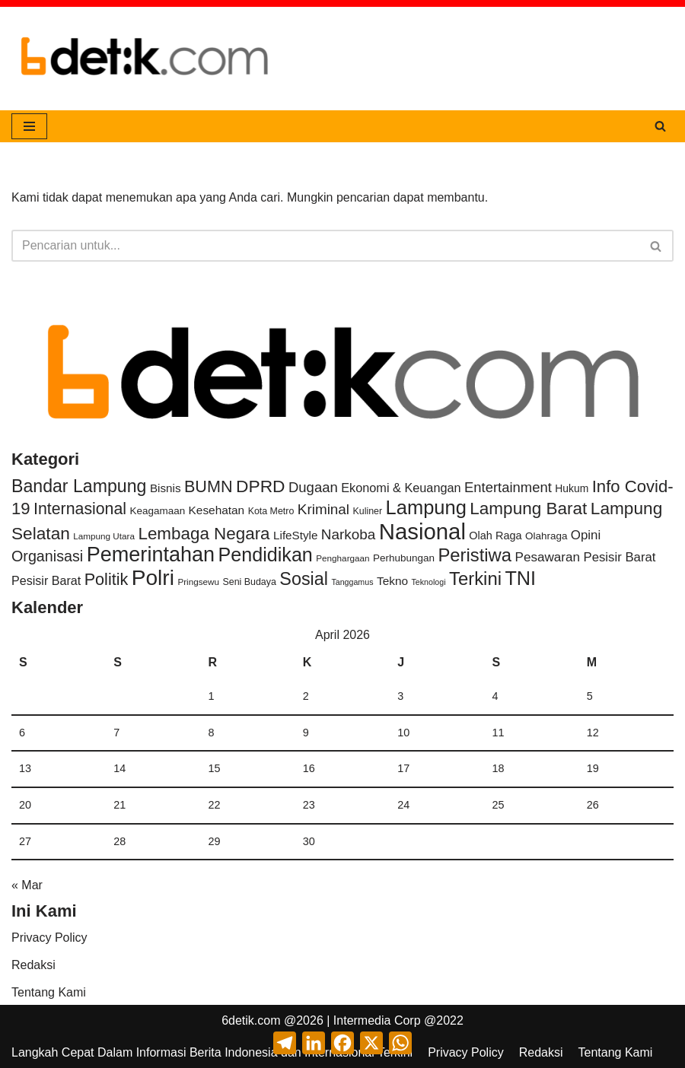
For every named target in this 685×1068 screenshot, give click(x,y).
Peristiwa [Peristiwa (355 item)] (474, 555)
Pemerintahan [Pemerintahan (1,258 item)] (151, 554)
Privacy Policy (49, 937)
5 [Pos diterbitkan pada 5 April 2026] (590, 696)
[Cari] (660, 126)
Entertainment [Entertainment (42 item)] (508, 487)
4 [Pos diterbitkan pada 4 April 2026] (495, 696)
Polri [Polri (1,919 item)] (153, 578)
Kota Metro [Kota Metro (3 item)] (271, 511)
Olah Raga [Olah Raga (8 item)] (495, 535)
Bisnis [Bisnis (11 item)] (165, 488)
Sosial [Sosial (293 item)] (303, 579)
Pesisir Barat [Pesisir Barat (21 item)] (619, 557)
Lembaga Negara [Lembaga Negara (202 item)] (203, 533)
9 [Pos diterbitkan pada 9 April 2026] (306, 732)
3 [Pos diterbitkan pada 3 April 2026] (400, 696)
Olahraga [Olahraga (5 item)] (546, 536)
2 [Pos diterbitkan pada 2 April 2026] (306, 696)
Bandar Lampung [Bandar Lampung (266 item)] (78, 486)
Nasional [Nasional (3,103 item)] (422, 531)
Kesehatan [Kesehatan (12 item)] (217, 510)
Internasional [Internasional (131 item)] (79, 509)
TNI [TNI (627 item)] (520, 578)
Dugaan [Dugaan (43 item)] (313, 487)
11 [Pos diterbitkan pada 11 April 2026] (498, 732)
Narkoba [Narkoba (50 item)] (348, 534)
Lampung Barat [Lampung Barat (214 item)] (528, 508)
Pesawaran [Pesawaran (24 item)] (548, 557)
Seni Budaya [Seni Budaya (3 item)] (249, 582)
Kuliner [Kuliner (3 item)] (368, 511)
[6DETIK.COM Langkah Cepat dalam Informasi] (144, 58)
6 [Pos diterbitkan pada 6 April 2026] (22, 732)
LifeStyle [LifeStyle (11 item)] (295, 535)
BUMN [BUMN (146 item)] (208, 486)
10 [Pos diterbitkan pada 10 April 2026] (403, 732)
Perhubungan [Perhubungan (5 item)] (404, 558)
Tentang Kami (48, 992)
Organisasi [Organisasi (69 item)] (47, 556)
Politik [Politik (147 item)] (106, 579)
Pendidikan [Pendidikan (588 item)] (265, 554)
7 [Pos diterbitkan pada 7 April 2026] (116, 732)
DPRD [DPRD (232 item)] (260, 486)
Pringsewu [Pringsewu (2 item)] (198, 581)
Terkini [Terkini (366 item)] (475, 578)
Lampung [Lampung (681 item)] (426, 507)
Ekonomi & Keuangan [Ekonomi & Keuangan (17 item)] (400, 487)
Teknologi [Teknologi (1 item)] (428, 581)
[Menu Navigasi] (29, 126)
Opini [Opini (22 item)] (586, 535)
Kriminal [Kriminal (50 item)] (323, 509)
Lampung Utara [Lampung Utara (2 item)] (104, 536)
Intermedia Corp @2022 (398, 1020)
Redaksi (33, 964)
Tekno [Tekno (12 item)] (392, 580)
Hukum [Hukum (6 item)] (571, 488)
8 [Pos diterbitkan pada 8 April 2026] (212, 732)
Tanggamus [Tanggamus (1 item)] (352, 581)
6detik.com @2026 (272, 1020)
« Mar (27, 885)
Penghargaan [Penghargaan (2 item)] (342, 558)
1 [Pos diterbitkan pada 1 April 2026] (212, 696)
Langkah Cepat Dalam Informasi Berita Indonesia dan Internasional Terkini (212, 1052)
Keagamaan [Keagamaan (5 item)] (157, 511)
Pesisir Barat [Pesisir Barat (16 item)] (46, 580)
